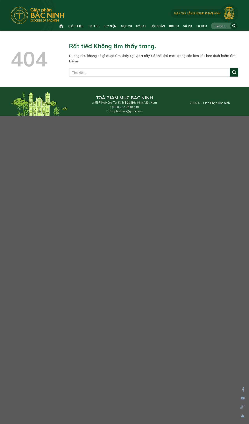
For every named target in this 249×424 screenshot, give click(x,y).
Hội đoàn (158, 26)
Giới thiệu (76, 26)
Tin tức (93, 26)
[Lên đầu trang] (242, 416)
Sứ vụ (187, 26)
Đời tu (174, 26)
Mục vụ (126, 26)
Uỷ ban (141, 26)
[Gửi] (234, 26)
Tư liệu (201, 26)
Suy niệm (110, 26)
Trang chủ (61, 26)
